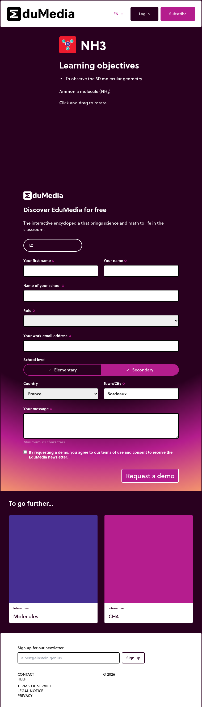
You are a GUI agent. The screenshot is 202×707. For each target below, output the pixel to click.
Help (22, 679)
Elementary (62, 370)
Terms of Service (35, 686)
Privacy (25, 695)
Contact (26, 674)
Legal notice (30, 690)
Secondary (139, 370)
